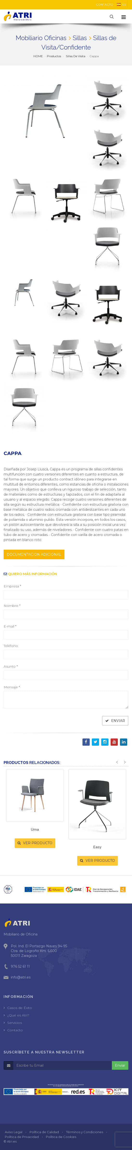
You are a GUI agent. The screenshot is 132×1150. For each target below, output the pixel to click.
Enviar (120, 1065)
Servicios (14, 1023)
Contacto (15, 1030)
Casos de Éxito (19, 1008)
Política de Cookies (61, 1137)
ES (121, 4)
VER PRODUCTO (35, 843)
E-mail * (10, 626)
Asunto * (11, 666)
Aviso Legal (13, 1132)
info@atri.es (21, 977)
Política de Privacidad (22, 1137)
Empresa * (12, 586)
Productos (54, 56)
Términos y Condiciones (84, 1132)
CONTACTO (104, 4)
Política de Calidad (44, 1132)
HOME (38, 56)
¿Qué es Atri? (18, 1015)
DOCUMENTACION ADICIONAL (34, 554)
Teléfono (11, 646)
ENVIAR (115, 721)
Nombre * (12, 605)
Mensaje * (12, 687)
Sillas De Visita (75, 56)
